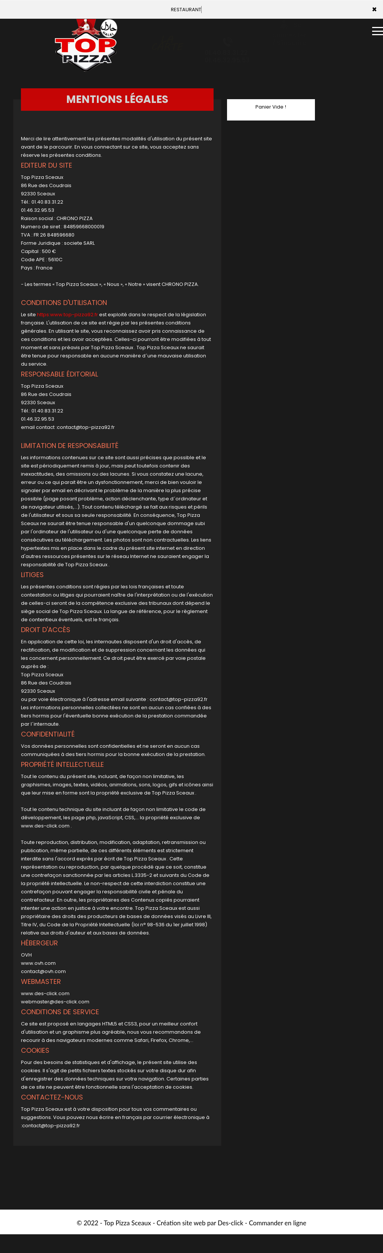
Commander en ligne (277, 1223)
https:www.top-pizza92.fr (67, 314)
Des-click (230, 1223)
